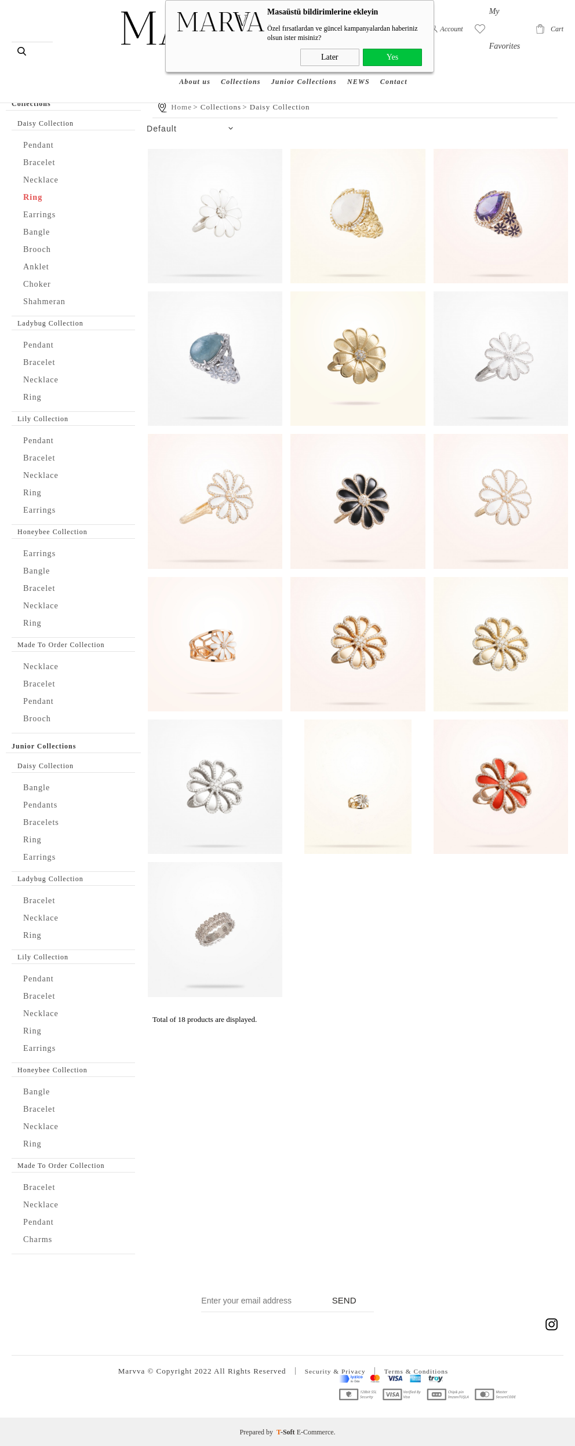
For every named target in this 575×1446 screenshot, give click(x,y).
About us (194, 66)
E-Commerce (315, 1431)
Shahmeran (47, 300)
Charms (40, 1238)
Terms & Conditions (420, 1371)
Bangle (38, 231)
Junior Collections (304, 66)
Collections (241, 66)
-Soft (286, 1431)
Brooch (39, 248)
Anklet (38, 266)
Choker (39, 283)
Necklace (43, 179)
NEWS (358, 66)
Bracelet (42, 161)
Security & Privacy (331, 1371)
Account (451, 28)
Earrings (42, 214)
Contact (393, 66)
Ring (34, 196)
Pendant (41, 144)
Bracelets (44, 821)
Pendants (43, 804)
